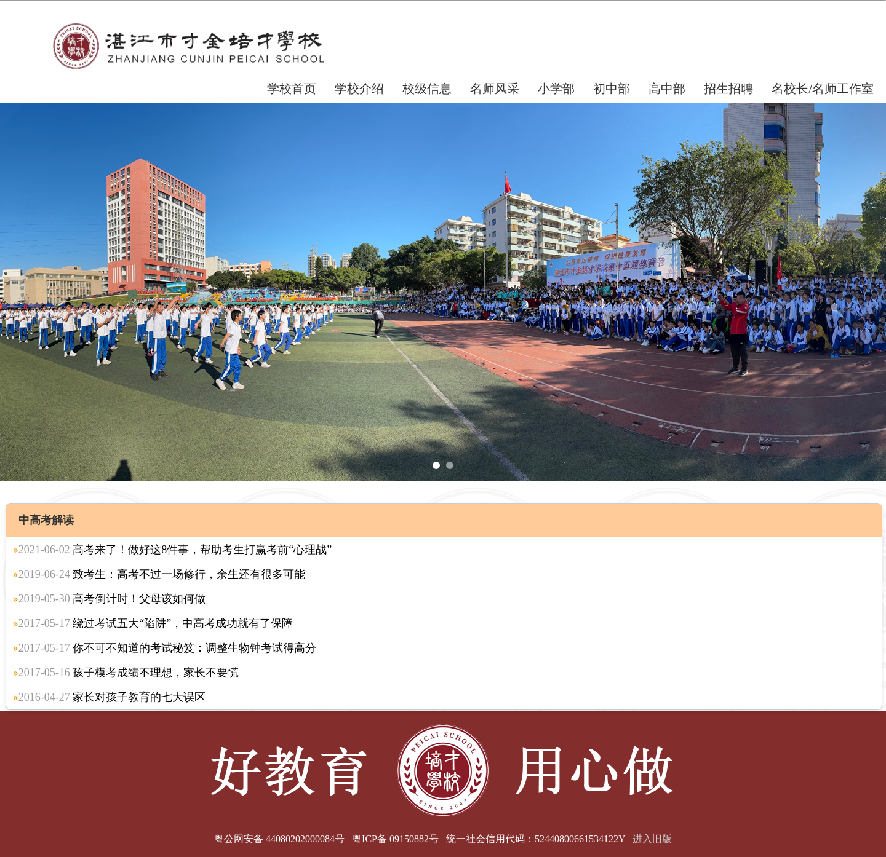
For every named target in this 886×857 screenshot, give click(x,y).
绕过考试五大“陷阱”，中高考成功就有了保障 (155, 623)
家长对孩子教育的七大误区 (112, 697)
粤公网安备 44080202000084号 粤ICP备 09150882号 (326, 839)
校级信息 (427, 88)
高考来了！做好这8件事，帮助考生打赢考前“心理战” (175, 549)
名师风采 (494, 88)
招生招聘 (728, 88)
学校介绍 (359, 88)
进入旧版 (652, 839)
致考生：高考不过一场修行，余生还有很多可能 (162, 574)
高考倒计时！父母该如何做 (112, 599)
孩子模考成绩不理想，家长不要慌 (128, 672)
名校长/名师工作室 (823, 88)
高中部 (667, 88)
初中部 (611, 88)
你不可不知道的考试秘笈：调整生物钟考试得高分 (167, 648)
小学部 (556, 88)
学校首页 (291, 88)
